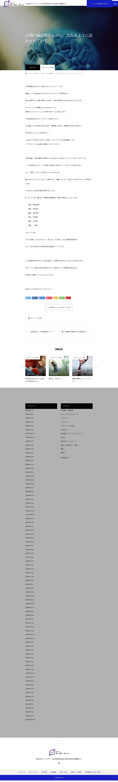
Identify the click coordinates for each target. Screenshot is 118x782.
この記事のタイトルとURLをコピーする (59, 309)
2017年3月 (28, 620)
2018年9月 (28, 609)
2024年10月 (28, 485)
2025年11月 (28, 435)
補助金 (63, 454)
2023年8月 (28, 504)
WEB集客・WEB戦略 (67, 412)
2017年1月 (28, 624)
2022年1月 (28, 531)
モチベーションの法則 (47, 69)
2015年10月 (28, 640)
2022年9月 (28, 520)
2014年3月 (28, 709)
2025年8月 (28, 446)
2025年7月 (28, 450)
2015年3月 (28, 663)
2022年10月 (28, 516)
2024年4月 (28, 497)
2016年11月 (28, 628)
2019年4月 (28, 586)
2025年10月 (28, 439)
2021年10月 (28, 539)
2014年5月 (28, 702)
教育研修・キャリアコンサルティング (72, 435)
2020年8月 (28, 562)
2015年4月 (28, 659)
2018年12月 (28, 597)
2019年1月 (28, 593)
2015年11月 (28, 636)
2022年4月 (28, 528)
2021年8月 (28, 543)
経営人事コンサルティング (68, 443)
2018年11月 (28, 601)
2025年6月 (28, 454)
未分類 (63, 439)
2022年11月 (28, 512)
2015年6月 (28, 651)
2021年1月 (28, 559)
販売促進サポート (66, 459)
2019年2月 (28, 589)
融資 (62, 450)
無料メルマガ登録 (76, 773)
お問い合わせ (63, 773)
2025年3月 (28, 466)
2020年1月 (28, 574)
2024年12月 (28, 477)
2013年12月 (28, 721)
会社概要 (53, 773)
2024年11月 (28, 481)
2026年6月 (28, 412)
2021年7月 (28, 547)
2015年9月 (28, 644)
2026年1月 (28, 431)
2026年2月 (28, 427)
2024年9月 (28, 489)
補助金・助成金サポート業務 (69, 446)
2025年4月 (28, 462)
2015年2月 (28, 667)
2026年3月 (28, 423)
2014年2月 (28, 713)
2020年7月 (28, 566)
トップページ (21, 773)
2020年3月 (28, 570)
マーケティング (65, 419)
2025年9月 (28, 443)
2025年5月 (28, 458)
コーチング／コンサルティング (70, 415)
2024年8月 (28, 493)
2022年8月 (28, 524)
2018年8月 (28, 613)
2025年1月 (28, 473)
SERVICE (44, 773)
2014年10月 (28, 682)
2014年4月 (28, 705)
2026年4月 (28, 419)
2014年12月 (28, 675)
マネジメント (65, 423)
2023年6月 (28, 508)
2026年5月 (28, 415)
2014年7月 (28, 694)
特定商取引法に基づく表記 (93, 773)
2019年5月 (28, 582)
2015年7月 (28, 647)
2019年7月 (28, 578)
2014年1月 (28, 717)
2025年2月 (28, 470)
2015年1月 (28, 671)
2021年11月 (28, 535)
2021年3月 (28, 555)
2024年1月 (28, 501)
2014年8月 (28, 690)
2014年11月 (28, 678)
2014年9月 (28, 686)
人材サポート (65, 431)
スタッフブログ (33, 773)
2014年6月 (28, 698)
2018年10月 (28, 605)
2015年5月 (28, 655)
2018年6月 (28, 617)
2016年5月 (28, 632)
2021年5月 (28, 551)
